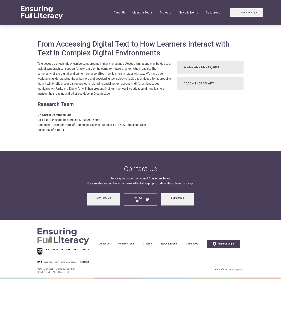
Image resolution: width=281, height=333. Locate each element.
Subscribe (177, 197)
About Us (119, 12)
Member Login (223, 244)
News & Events (188, 12)
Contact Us (103, 197)
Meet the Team (142, 12)
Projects (165, 12)
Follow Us (142, 199)
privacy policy (236, 269)
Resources (213, 12)
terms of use (220, 269)
